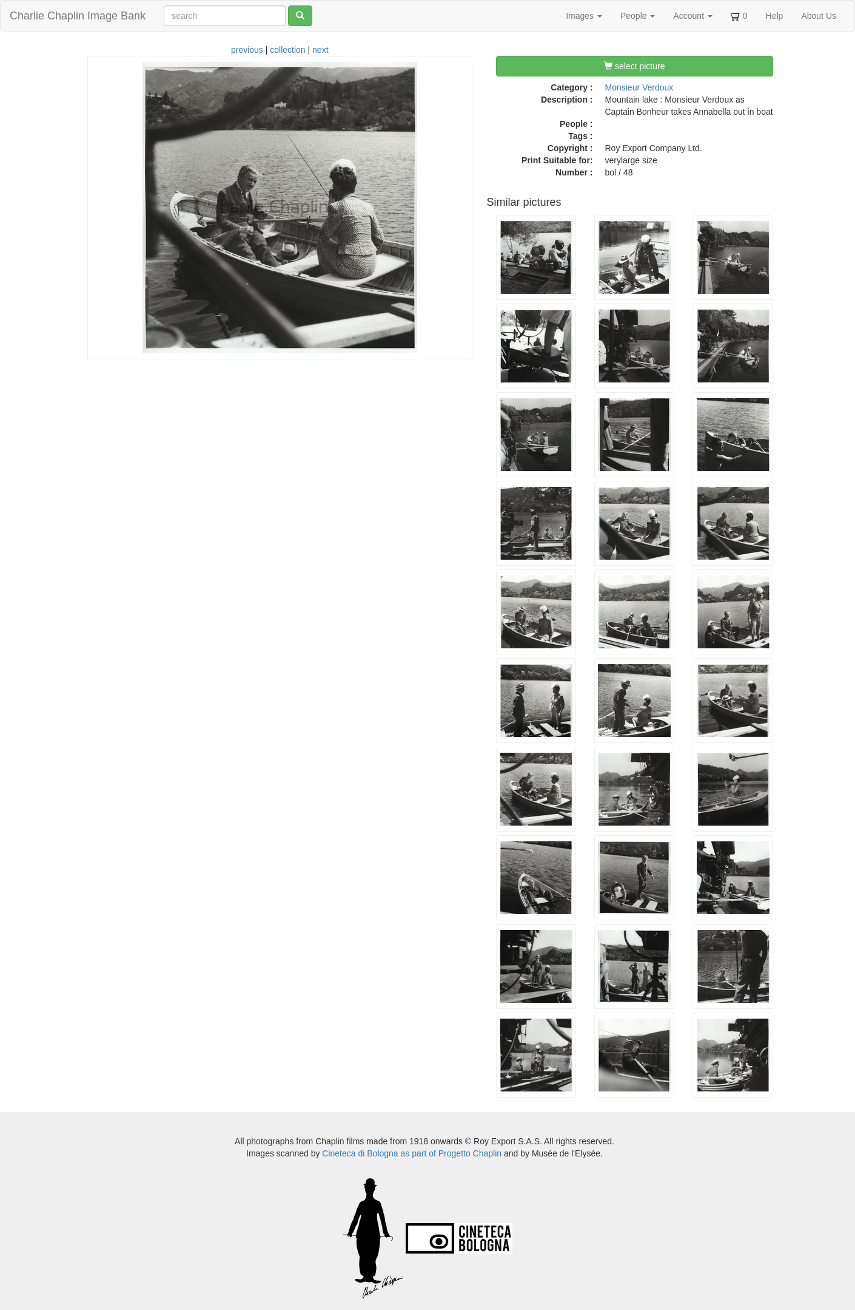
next (320, 50)
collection (287, 50)
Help (774, 16)
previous (247, 50)
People (637, 16)
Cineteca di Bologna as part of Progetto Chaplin (411, 1153)
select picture (634, 66)
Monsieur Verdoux (639, 87)
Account (692, 16)
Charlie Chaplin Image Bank (78, 16)
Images (584, 16)
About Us (818, 16)
